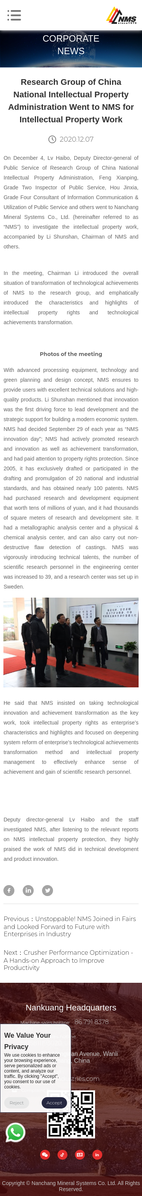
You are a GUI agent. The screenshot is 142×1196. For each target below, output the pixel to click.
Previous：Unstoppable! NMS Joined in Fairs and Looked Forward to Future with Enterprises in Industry (69, 926)
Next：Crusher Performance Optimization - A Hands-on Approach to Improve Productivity (68, 960)
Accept (54, 1102)
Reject (16, 1102)
